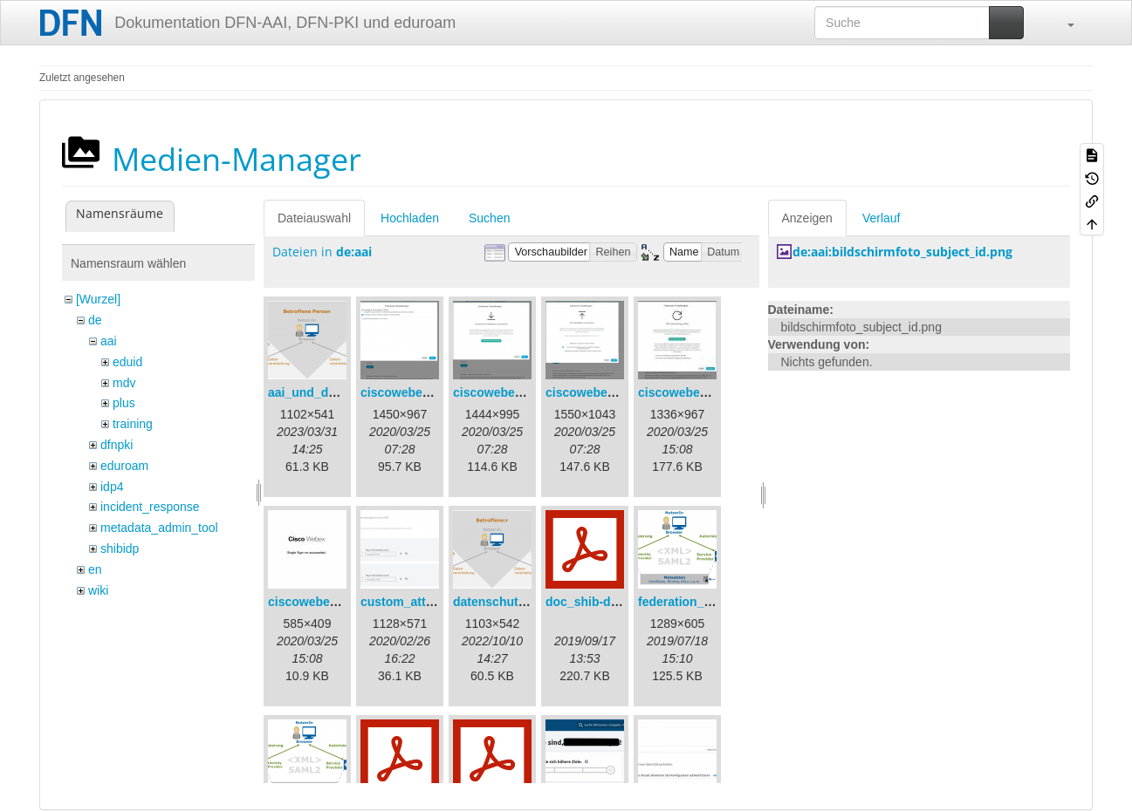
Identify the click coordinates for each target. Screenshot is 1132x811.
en (95, 569)
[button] (1062, 22)
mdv (124, 383)
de (95, 320)
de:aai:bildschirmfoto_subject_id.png (902, 251)
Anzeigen (807, 218)
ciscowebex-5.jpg (318, 602)
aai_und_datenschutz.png (343, 392)
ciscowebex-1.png (413, 392)
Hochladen (410, 218)
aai (108, 341)
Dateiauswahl (314, 218)
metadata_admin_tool (159, 528)
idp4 (111, 487)
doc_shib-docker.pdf (605, 602)
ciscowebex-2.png (506, 392)
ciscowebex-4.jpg (688, 392)
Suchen (489, 218)
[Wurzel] (98, 299)
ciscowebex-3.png (598, 392)
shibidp (119, 548)
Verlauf (881, 218)
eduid (127, 362)
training (133, 424)
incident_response (150, 507)
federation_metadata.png (710, 602)
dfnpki (116, 445)
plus (124, 403)
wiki (98, 590)
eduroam (124, 466)
